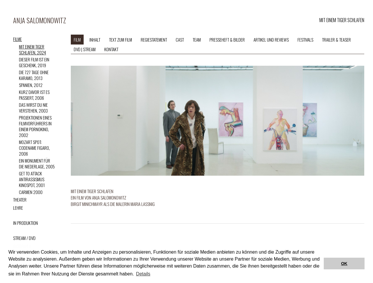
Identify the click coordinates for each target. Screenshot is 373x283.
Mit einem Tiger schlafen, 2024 (32, 49)
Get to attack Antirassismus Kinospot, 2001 (32, 179)
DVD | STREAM (85, 49)
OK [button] (344, 263)
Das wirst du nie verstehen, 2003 (33, 108)
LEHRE (18, 207)
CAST (180, 39)
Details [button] (143, 273)
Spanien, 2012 (31, 85)
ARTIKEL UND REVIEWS (271, 39)
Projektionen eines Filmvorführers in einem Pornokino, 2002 (35, 126)
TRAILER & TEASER (336, 39)
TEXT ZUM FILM (120, 39)
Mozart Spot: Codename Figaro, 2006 (34, 148)
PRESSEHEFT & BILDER (227, 39)
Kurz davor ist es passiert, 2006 (34, 95)
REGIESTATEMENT (154, 39)
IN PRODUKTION (25, 223)
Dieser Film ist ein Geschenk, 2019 (34, 62)
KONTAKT (111, 49)
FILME (17, 39)
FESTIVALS (305, 39)
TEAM (197, 39)
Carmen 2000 (31, 192)
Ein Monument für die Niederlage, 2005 (37, 163)
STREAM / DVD (24, 238)
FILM (77, 39)
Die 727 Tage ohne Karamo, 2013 (34, 75)
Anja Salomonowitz (39, 20)
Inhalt (94, 39)
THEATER (20, 199)
